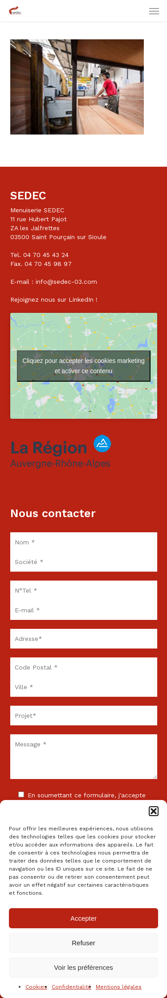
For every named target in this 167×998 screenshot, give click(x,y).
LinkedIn (81, 299)
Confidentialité (71, 987)
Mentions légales (119, 987)
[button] (153, 811)
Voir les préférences (83, 967)
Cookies (36, 987)
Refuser (83, 943)
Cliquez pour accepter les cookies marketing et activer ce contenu (83, 366)
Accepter (83, 918)
